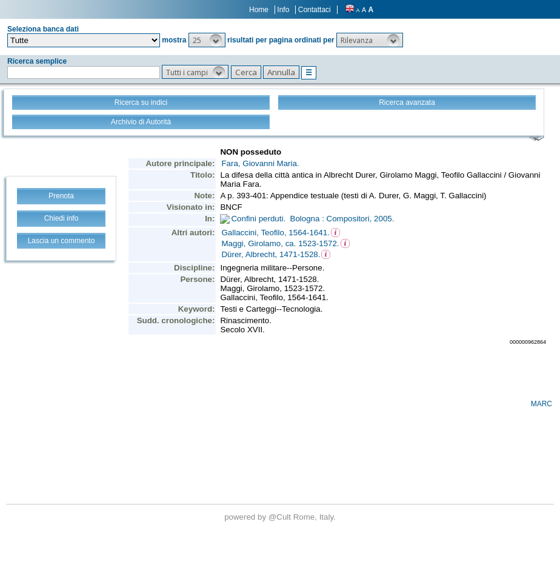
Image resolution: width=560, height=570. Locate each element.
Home (258, 9)
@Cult (280, 516)
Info (283, 9)
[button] (206, 40)
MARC (541, 404)
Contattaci (314, 9)
